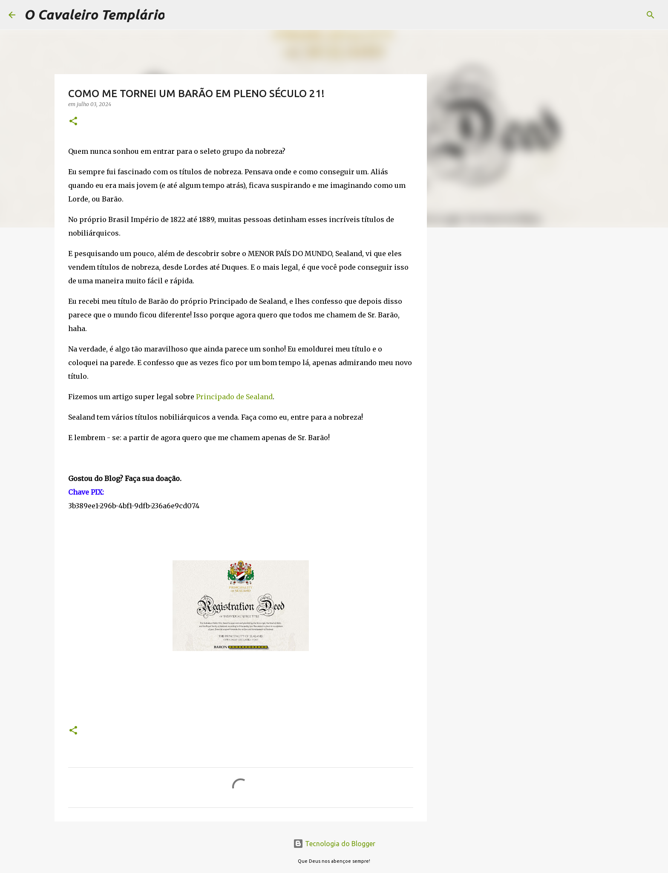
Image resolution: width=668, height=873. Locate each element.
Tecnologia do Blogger (334, 843)
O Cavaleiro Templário (94, 14)
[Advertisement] (470, 368)
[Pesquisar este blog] (616, 15)
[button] (73, 121)
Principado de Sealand (234, 396)
